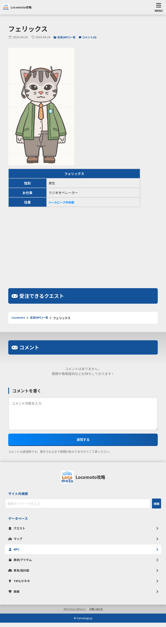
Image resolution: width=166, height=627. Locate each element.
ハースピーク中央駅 (63, 203)
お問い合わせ (97, 613)
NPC (14, 551)
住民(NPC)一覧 (66, 38)
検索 (156, 505)
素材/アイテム (21, 562)
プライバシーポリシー (74, 613)
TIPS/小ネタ (20, 584)
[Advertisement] (83, 244)
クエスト (17, 529)
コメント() (90, 38)
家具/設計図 (20, 573)
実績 (14, 595)
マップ (16, 540)
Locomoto (19, 319)
